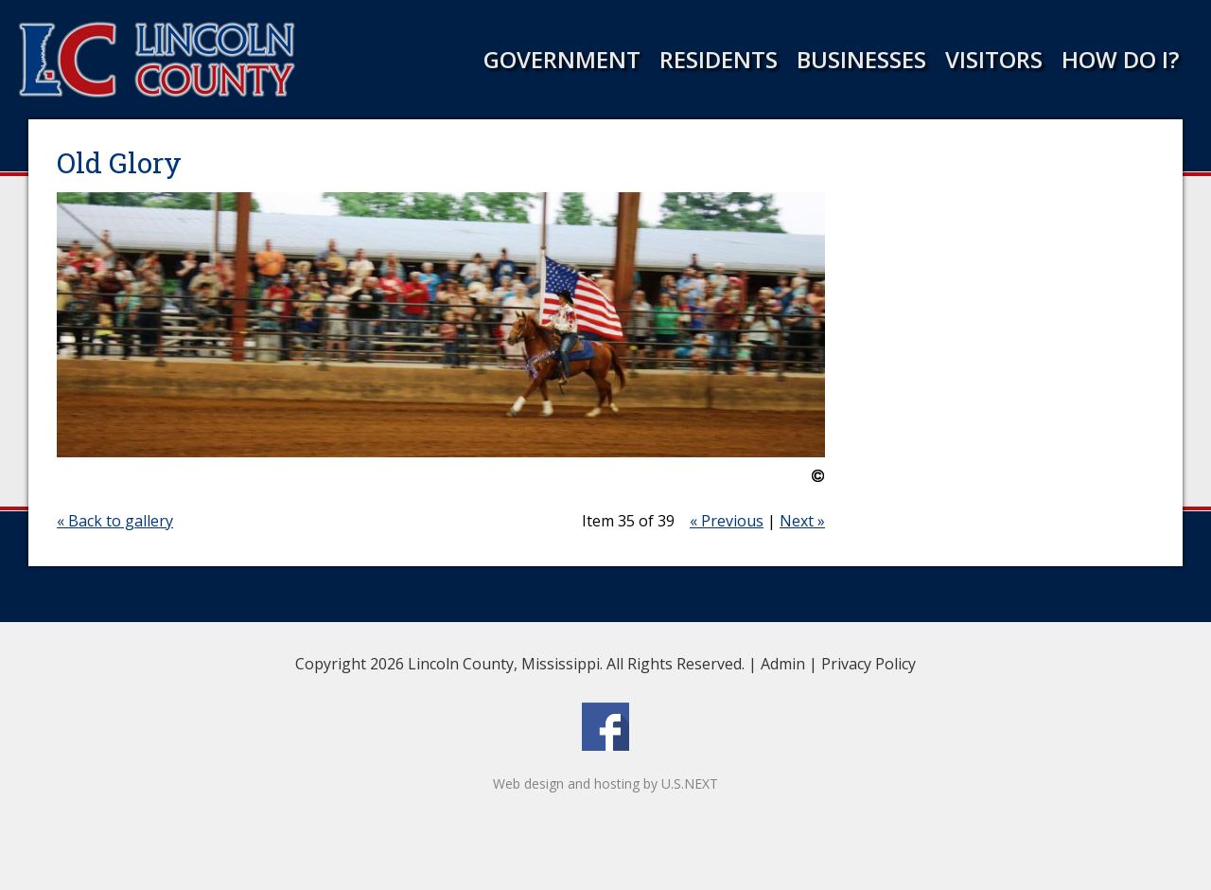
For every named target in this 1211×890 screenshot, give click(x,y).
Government (562, 59)
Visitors (994, 59)
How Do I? (1120, 59)
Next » (802, 520)
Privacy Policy (868, 663)
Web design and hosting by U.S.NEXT (605, 783)
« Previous (726, 520)
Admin (783, 663)
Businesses (861, 59)
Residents (718, 59)
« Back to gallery (115, 520)
